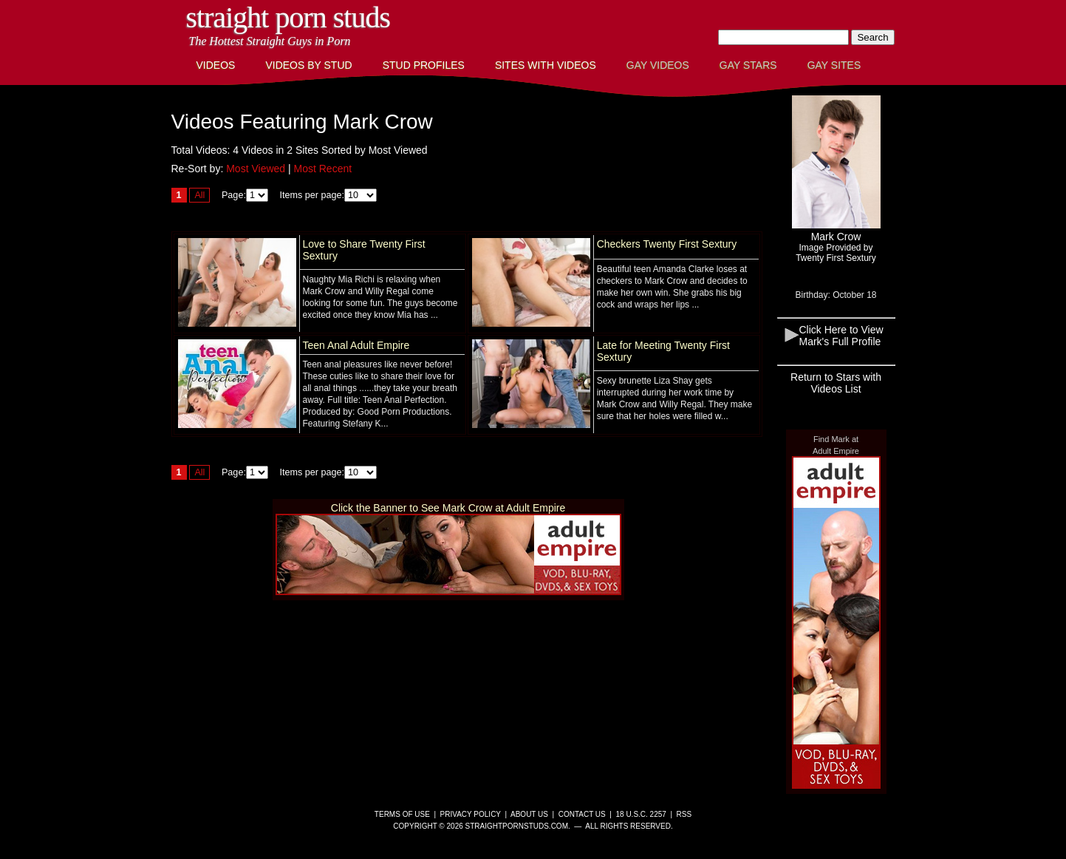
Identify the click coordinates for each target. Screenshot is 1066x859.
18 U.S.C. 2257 (640, 814)
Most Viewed (255, 168)
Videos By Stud (308, 65)
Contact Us (582, 814)
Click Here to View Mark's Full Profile (841, 335)
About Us (529, 814)
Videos (216, 65)
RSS (684, 814)
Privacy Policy (470, 814)
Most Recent (323, 168)
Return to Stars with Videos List (835, 383)
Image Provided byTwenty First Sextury (836, 252)
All (199, 195)
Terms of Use (402, 814)
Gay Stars (748, 65)
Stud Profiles (424, 65)
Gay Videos (657, 65)
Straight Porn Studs (288, 17)
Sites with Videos (545, 65)
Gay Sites (834, 65)
